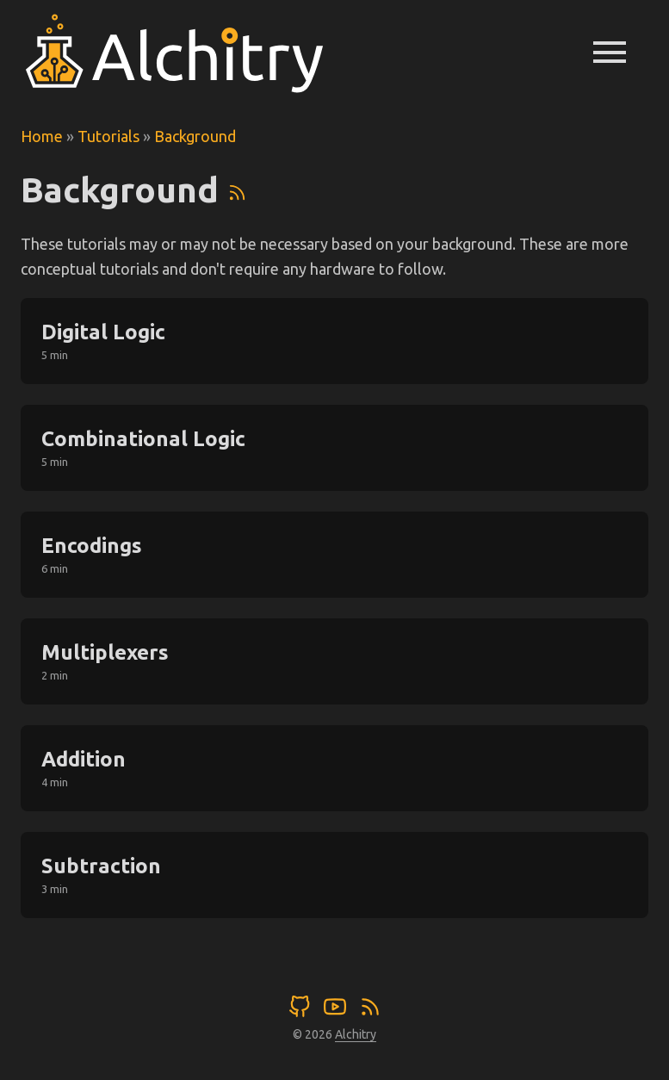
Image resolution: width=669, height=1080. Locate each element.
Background (195, 136)
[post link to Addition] (334, 768)
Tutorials (108, 136)
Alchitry (355, 1034)
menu (609, 52)
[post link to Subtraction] (334, 875)
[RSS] (237, 190)
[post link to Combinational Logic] (334, 448)
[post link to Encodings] (334, 555)
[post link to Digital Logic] (334, 341)
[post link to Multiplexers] (334, 661)
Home (42, 136)
